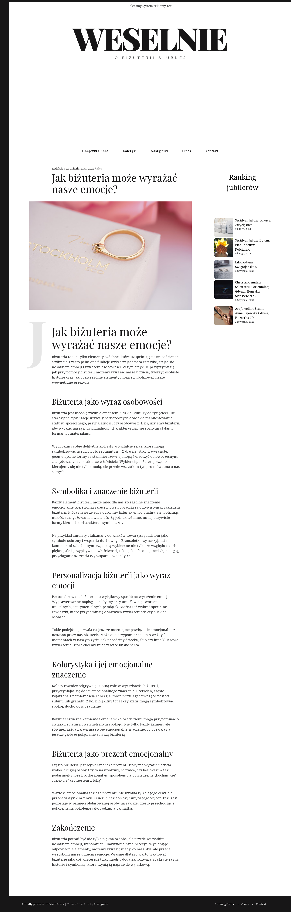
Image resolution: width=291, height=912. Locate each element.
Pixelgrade (101, 904)
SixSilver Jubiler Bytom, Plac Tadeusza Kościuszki (252, 245)
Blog (99, 168)
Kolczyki (130, 151)
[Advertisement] (150, 101)
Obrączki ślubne (95, 151)
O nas (186, 151)
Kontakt (211, 151)
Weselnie (150, 38)
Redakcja (58, 168)
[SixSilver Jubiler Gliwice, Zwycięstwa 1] (223, 228)
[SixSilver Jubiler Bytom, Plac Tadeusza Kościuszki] (223, 248)
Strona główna (224, 904)
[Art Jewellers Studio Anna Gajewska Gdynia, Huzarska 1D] (223, 316)
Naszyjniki (159, 151)
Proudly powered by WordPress (43, 904)
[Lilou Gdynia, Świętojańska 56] (223, 270)
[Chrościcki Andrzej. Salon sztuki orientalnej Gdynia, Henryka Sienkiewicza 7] (223, 290)
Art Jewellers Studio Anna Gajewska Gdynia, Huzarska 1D (252, 313)
